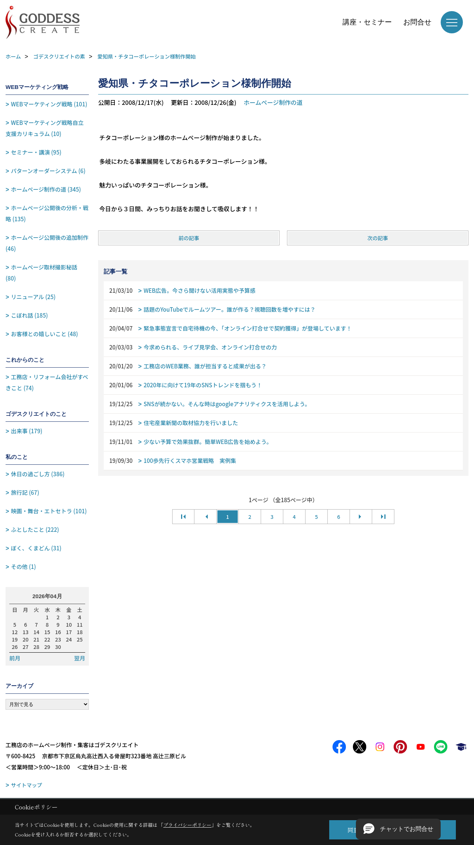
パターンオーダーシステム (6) (48, 171)
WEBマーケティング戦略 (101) (49, 104)
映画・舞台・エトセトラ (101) (49, 511)
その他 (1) (23, 566)
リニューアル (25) (33, 297)
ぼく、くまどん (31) (36, 548)
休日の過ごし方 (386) (38, 474)
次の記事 (377, 238)
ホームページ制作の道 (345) (46, 189)
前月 (14, 658)
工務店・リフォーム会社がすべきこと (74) (47, 382)
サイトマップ (26, 785)
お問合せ (417, 22)
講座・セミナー (367, 22)
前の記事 (188, 238)
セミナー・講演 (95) (36, 152)
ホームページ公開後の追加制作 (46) (47, 242)
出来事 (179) (27, 431)
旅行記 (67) (25, 492)
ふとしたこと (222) (35, 529)
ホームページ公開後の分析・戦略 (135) (47, 213)
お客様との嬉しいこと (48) (44, 334)
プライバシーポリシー (187, 824)
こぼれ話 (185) (29, 315)
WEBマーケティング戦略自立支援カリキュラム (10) (45, 128)
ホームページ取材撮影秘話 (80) (41, 272)
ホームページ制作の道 (273, 102)
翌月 (79, 658)
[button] (398, 829)
